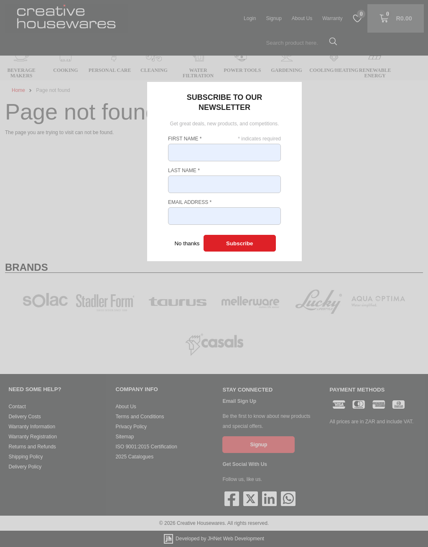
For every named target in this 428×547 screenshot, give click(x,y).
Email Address (189, 202)
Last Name (184, 170)
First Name (184, 139)
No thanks (186, 243)
